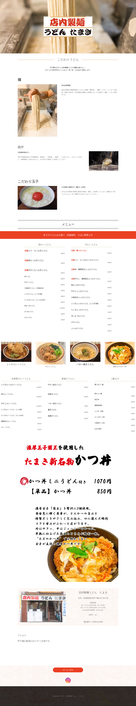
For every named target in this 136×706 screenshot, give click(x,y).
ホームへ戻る (68, 670)
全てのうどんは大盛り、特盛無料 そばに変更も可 (68, 235)
